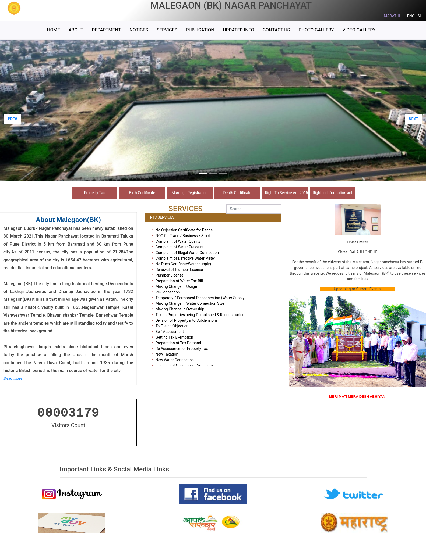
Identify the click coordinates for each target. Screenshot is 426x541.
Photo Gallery (316, 30)
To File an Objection (172, 326)
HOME (53, 30)
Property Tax (94, 193)
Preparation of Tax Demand (178, 343)
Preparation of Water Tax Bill (179, 281)
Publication (200, 30)
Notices (138, 30)
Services (167, 30)
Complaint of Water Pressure (180, 247)
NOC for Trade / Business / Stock (183, 236)
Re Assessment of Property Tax (182, 348)
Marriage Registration (190, 193)
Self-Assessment (170, 331)
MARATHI (392, 16)
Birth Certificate (142, 193)
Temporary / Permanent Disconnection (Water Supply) (201, 298)
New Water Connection (175, 360)
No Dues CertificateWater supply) (183, 264)
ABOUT (76, 30)
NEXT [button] (413, 119)
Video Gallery (358, 30)
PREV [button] (12, 119)
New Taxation (167, 354)
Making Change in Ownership (180, 309)
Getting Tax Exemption (174, 337)
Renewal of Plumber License (179, 269)
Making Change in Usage (176, 286)
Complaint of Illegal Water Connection (187, 252)
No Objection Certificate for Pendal (185, 230)
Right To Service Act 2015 (286, 193)
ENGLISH (415, 16)
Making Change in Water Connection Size (190, 303)
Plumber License (170, 275)
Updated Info (238, 30)
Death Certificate (237, 193)
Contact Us (276, 30)
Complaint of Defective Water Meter (185, 258)
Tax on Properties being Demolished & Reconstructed (200, 315)
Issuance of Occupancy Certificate (184, 365)
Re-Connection (168, 292)
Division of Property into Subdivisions (187, 320)
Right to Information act (332, 193)
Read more (13, 378)
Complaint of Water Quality (178, 241)
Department (106, 30)
